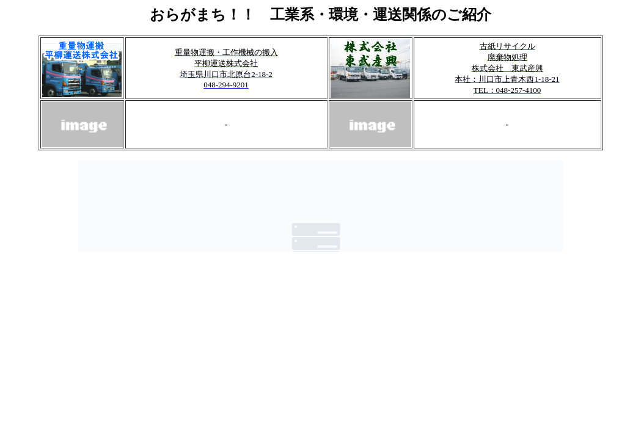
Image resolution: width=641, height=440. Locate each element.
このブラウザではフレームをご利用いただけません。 (320, 206)
